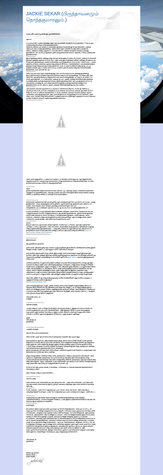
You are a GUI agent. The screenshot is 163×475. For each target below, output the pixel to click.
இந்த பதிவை (72, 257)
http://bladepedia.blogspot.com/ (36, 282)
